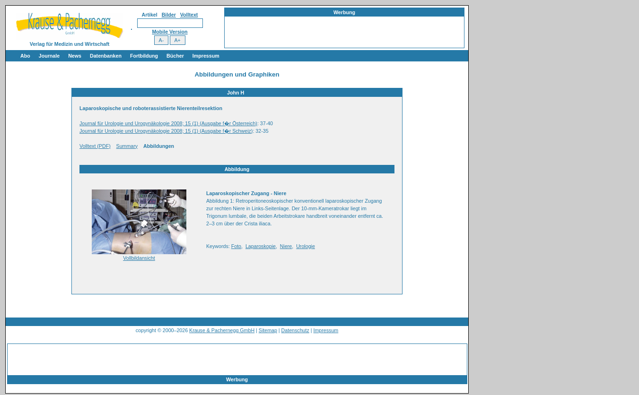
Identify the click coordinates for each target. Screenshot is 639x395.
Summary (127, 146)
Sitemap (268, 330)
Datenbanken (106, 56)
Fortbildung (144, 56)
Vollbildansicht (139, 258)
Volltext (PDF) (95, 146)
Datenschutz (295, 330)
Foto (236, 246)
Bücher (175, 56)
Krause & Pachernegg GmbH (221, 330)
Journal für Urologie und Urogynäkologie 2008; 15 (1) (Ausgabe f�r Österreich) (168, 123)
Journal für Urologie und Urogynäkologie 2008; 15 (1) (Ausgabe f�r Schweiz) (166, 131)
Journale (49, 56)
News (74, 56)
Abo (25, 56)
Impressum (206, 56)
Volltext (189, 14)
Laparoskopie (260, 246)
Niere (286, 246)
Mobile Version (169, 31)
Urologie (305, 246)
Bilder (169, 14)
